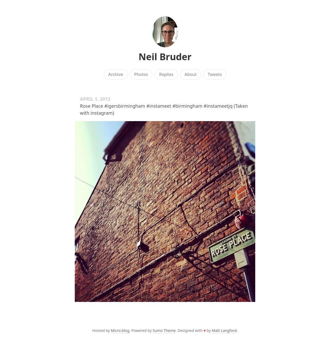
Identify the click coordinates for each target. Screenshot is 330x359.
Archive (115, 74)
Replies (166, 74)
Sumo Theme (164, 330)
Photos (141, 74)
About (191, 74)
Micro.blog (120, 330)
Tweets (215, 74)
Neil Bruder (164, 56)
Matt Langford (224, 330)
